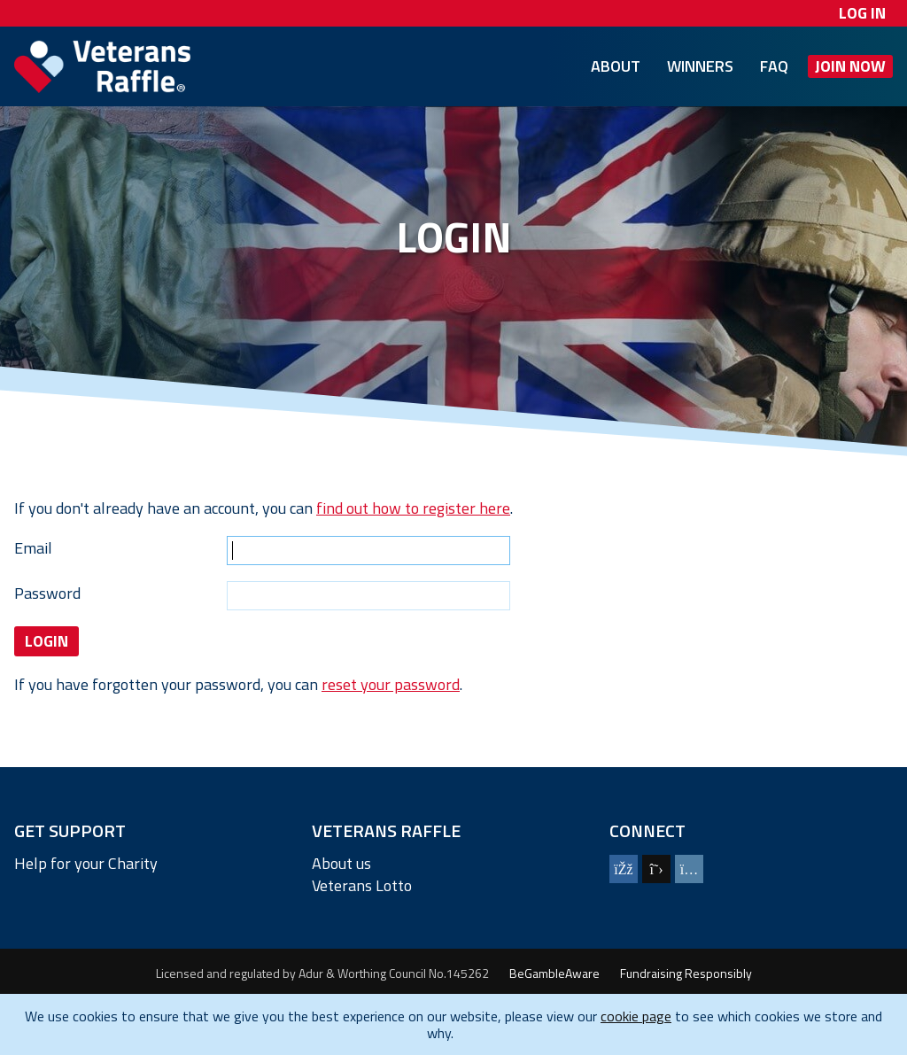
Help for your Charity (86, 863)
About (615, 66)
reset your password (391, 684)
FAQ (774, 66)
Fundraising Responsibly (686, 973)
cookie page (636, 1016)
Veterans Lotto (362, 885)
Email (33, 548)
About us (341, 863)
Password (47, 593)
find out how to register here (413, 508)
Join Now (850, 66)
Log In (862, 13)
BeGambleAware (554, 973)
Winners (700, 66)
